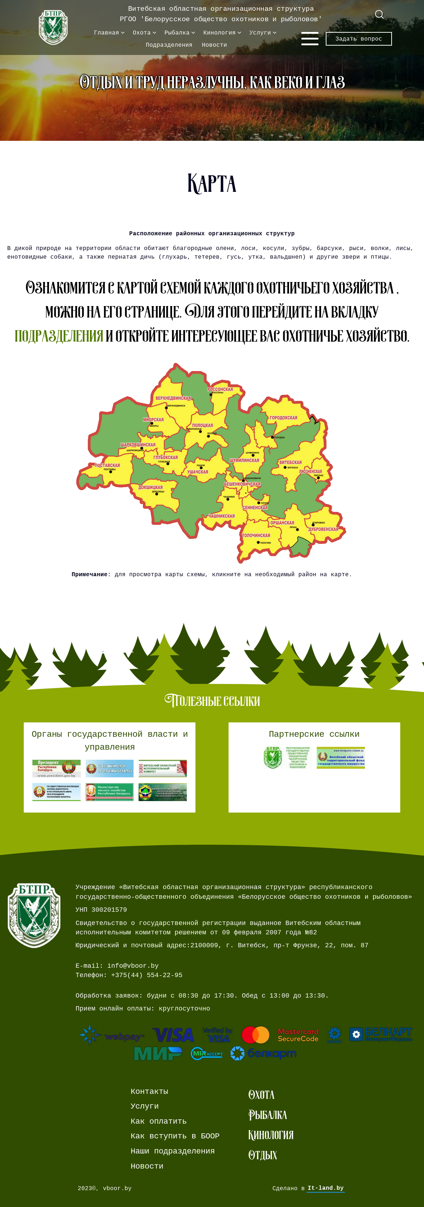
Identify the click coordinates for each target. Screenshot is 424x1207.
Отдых (262, 1155)
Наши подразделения (173, 1151)
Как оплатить (159, 1121)
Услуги (260, 32)
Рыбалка (177, 32)
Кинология (219, 32)
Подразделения (169, 45)
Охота (142, 32)
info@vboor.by (133, 966)
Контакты (149, 1091)
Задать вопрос (358, 39)
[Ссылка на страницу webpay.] (246, 1042)
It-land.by (326, 1188)
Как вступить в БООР (175, 1136)
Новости (214, 45)
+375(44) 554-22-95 (146, 975)
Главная (106, 32)
